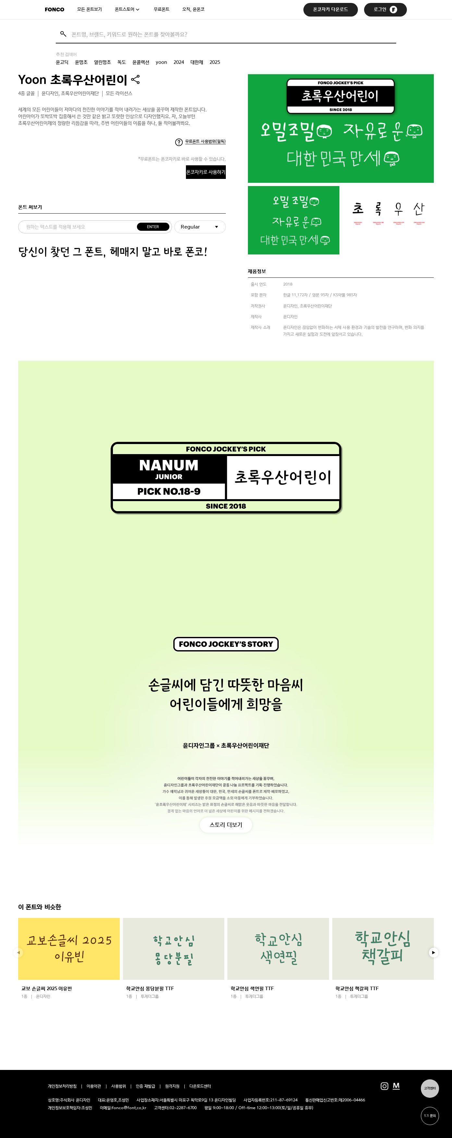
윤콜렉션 (140, 62)
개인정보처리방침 (62, 1086)
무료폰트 (161, 9)
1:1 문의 (428, 1114)
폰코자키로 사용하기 (179, 173)
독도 (121, 62)
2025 (215, 62)
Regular (190, 229)
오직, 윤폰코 (193, 9)
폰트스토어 (124, 9)
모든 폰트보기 (89, 9)
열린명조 (102, 62)
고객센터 (428, 1084)
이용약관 (94, 1086)
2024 (179, 62)
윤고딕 (62, 62)
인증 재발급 (145, 1086)
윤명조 (81, 62)
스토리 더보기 (225, 824)
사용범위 (118, 1086)
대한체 (196, 62)
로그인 (385, 9)
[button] (434, 952)
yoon (161, 62)
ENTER (151, 228)
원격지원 (172, 1086)
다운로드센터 (200, 1086)
